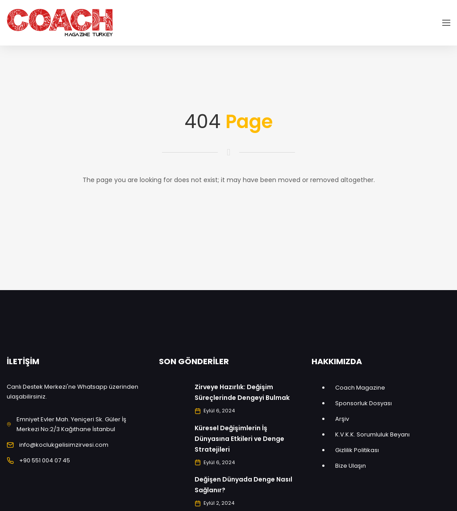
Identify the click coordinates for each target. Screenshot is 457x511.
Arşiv (342, 419)
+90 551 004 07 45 (44, 460)
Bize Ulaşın (350, 465)
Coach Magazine (360, 387)
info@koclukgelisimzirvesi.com (63, 444)
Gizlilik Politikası (357, 450)
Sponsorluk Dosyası (363, 403)
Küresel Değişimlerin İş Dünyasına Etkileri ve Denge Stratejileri (239, 439)
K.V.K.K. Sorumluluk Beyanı (372, 434)
